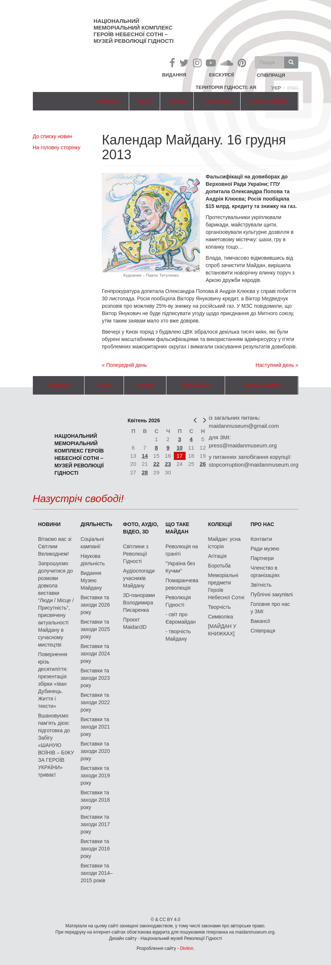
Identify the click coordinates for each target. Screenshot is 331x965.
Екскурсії (221, 75)
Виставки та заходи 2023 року (95, 678)
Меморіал (108, 101)
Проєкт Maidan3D (134, 623)
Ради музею (265, 549)
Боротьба (219, 566)
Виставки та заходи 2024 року (95, 653)
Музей (144, 101)
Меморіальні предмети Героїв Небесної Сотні (226, 586)
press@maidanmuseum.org (243, 445)
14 (145, 456)
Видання (174, 75)
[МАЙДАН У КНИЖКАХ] (222, 630)
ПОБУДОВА (217, 101)
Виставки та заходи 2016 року (95, 848)
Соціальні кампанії (92, 542)
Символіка (220, 617)
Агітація (217, 556)
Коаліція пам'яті (269, 101)
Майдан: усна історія (224, 542)
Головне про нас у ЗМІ (270, 607)
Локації (176, 101)
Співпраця (263, 631)
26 (203, 464)
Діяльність (96, 524)
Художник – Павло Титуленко (151, 275)
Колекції (220, 524)
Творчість (219, 607)
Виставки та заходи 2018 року (95, 800)
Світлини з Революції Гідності (135, 553)
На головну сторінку (56, 147)
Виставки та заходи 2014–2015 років (96, 873)
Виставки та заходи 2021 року (95, 726)
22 (156, 464)
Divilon (186, 948)
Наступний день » (277, 365)
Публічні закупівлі (272, 594)
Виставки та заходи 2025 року (95, 629)
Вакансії (260, 621)
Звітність (261, 585)
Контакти (261, 539)
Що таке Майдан (178, 528)
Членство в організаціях (265, 571)
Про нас (262, 524)
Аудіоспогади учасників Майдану (139, 578)
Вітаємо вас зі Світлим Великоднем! (54, 546)
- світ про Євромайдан (181, 618)
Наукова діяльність (92, 559)
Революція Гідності (178, 601)
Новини (49, 524)
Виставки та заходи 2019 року (95, 775)
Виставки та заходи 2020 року (95, 751)
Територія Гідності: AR (226, 87)
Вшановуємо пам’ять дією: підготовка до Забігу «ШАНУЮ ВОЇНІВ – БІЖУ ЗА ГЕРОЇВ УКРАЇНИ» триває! (56, 745)
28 (145, 472)
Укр (276, 88)
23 (168, 464)
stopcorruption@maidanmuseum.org (254, 464)
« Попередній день (124, 365)
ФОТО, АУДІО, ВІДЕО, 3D (140, 528)
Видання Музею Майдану (91, 580)
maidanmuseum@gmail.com (244, 426)
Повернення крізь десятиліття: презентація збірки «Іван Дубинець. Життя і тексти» (53, 680)
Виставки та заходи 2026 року (95, 604)
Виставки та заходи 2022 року (95, 702)
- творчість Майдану (178, 635)
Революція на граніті (182, 550)
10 (179, 447)
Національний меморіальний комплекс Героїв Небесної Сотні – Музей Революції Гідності (134, 31)
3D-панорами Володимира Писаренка (139, 602)
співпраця (271, 75)
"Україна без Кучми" (180, 567)
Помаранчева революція (182, 584)
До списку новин (52, 136)
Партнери (262, 558)
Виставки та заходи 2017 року (95, 824)
